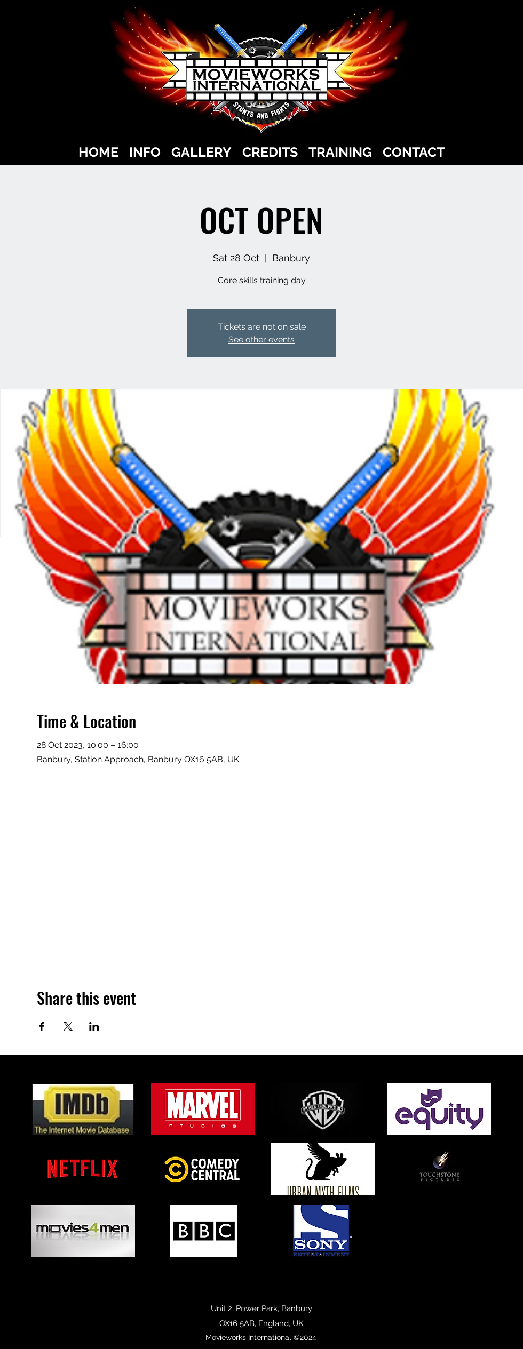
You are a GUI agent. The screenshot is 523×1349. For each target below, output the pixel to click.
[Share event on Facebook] (42, 1026)
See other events (261, 339)
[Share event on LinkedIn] (94, 1026)
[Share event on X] (68, 1026)
